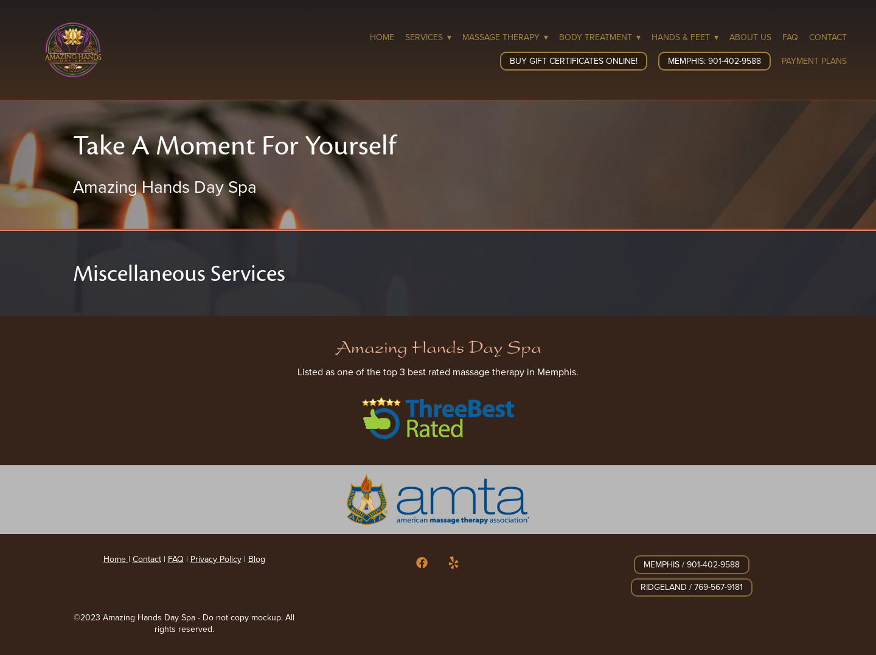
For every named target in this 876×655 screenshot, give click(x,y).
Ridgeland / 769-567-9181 (692, 587)
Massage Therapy (505, 37)
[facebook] (422, 563)
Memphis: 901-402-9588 (714, 61)
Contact (828, 37)
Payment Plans (814, 61)
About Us (750, 37)
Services (428, 37)
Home (382, 37)
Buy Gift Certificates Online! (574, 61)
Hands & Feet (685, 37)
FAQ (790, 37)
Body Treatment (600, 37)
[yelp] (454, 563)
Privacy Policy (216, 559)
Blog (256, 559)
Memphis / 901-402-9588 (692, 564)
